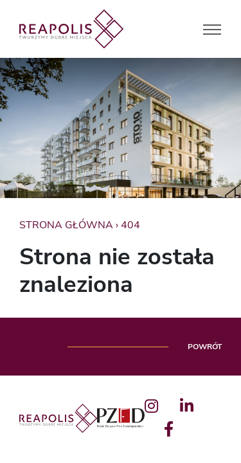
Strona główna (66, 225)
